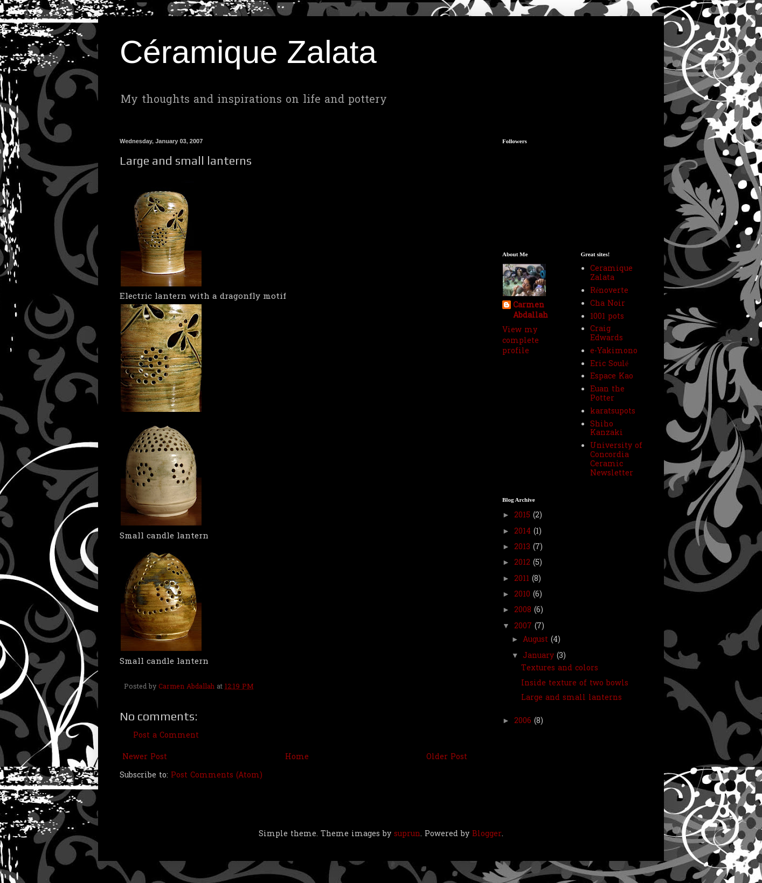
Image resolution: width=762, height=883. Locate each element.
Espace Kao (611, 376)
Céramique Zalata (248, 52)
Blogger (487, 834)
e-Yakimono (614, 351)
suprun (407, 834)
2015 (523, 515)
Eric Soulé (609, 364)
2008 (524, 610)
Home (297, 757)
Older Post (446, 757)
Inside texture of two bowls (574, 683)
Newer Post (144, 757)
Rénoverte (609, 291)
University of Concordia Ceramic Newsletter (616, 459)
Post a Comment (166, 735)
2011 (523, 579)
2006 (524, 721)
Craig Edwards (606, 334)
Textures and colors (559, 668)
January (540, 656)
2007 (524, 626)
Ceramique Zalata (611, 273)
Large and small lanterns (571, 698)
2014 (524, 531)
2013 (523, 547)
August (537, 640)
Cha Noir (607, 304)
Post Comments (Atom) (216, 775)
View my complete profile (520, 341)
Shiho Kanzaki (606, 429)
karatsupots (612, 411)
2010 (523, 594)
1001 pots (607, 317)
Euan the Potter (607, 394)
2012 (523, 563)
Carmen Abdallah (530, 310)
